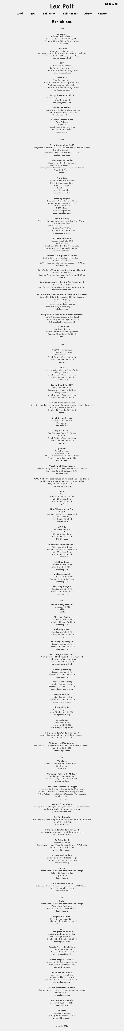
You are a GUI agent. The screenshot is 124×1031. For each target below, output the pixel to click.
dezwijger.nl (62, 799)
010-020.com (62, 539)
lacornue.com (62, 44)
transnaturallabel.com (62, 290)
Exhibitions (50, 13)
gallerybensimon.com (62, 812)
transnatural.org (62, 781)
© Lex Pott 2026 (62, 1026)
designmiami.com (62, 155)
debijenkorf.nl (62, 425)
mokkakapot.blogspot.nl (62, 728)
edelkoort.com (62, 309)
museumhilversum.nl (62, 850)
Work (20, 13)
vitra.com (62, 769)
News (33, 13)
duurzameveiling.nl (62, 954)
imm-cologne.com (62, 751)
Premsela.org (62, 878)
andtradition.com (62, 90)
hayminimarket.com (62, 73)
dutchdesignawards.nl (62, 664)
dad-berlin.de (62, 891)
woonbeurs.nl (62, 473)
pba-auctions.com (62, 967)
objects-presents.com (62, 924)
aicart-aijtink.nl (62, 825)
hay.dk (62, 504)
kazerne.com (62, 132)
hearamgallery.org (62, 233)
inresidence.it (62, 557)
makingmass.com (62, 942)
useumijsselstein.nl (62, 251)
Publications (70, 13)
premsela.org (62, 1005)
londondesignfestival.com (62, 689)
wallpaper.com (62, 265)
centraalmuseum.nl (62, 982)
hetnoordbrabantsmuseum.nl (62, 322)
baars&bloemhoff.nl (62, 58)
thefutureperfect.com (62, 115)
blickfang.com (62, 570)
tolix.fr (62, 278)
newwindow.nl (62, 380)
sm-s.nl (62, 337)
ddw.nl (62, 173)
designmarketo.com (62, 702)
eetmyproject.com (63, 213)
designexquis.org (62, 715)
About (88, 13)
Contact (102, 13)
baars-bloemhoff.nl (62, 193)
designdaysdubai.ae (62, 103)
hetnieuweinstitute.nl (62, 486)
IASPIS (62, 612)
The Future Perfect (82, 148)
